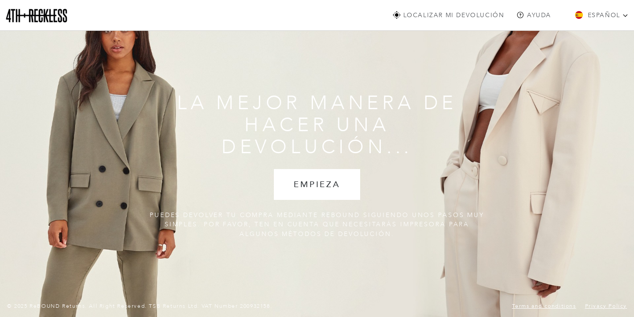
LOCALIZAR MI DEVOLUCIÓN (448, 15)
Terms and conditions (544, 306)
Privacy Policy (606, 306)
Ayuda (533, 15)
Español (601, 15)
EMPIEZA (317, 184)
